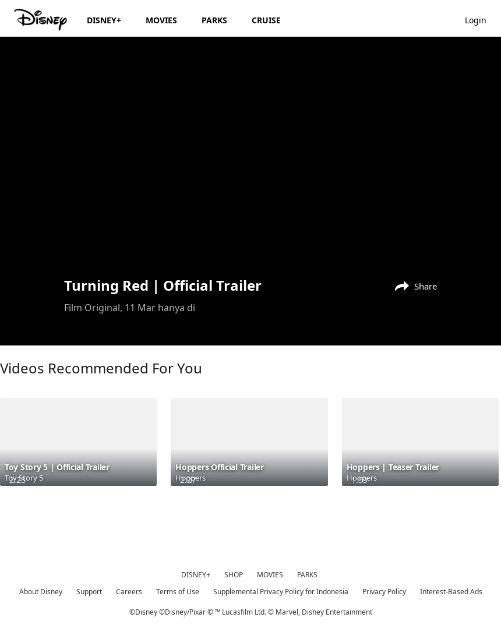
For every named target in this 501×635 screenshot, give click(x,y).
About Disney (40, 592)
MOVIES (270, 575)
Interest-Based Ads (451, 592)
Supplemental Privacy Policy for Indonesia (280, 592)
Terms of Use (177, 592)
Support (89, 592)
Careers (129, 592)
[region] (250, 155)
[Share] (413, 285)
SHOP (233, 575)
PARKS (307, 575)
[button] (481, 19)
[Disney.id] (41, 20)
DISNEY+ (195, 575)
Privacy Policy (384, 592)
